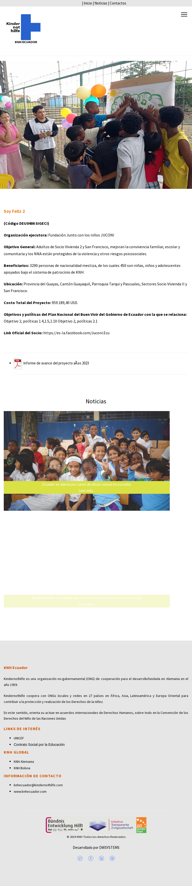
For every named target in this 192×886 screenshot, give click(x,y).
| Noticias (100, 3)
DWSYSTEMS (109, 847)
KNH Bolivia (22, 768)
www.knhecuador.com (30, 791)
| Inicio (87, 3)
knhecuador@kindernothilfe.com (38, 785)
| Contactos (117, 3)
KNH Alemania (24, 761)
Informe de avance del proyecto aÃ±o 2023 (51, 363)
